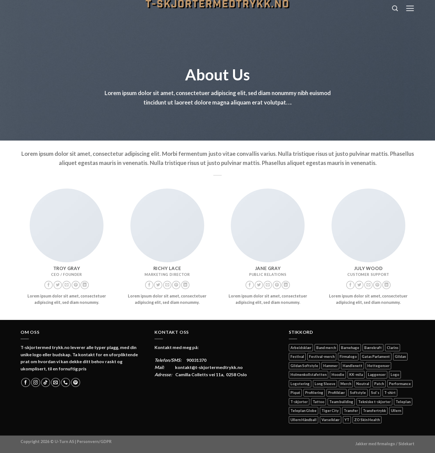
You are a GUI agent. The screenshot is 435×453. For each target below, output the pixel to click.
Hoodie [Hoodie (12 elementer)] (338, 374)
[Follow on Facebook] (48, 285)
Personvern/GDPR (94, 441)
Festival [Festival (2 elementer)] (297, 356)
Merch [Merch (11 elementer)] (345, 383)
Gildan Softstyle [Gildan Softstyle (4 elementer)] (304, 365)
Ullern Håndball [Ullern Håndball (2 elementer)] (303, 420)
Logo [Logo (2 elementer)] (395, 374)
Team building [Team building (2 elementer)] (341, 401)
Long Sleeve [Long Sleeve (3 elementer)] (325, 383)
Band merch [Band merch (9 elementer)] (326, 347)
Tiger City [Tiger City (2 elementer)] (330, 410)
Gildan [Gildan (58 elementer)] (400, 356)
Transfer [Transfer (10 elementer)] (351, 410)
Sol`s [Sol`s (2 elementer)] (375, 392)
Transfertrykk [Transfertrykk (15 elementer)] (374, 410)
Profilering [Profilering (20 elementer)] (314, 392)
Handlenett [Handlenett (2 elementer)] (352, 365)
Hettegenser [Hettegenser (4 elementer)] (378, 365)
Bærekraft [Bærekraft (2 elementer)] (373, 347)
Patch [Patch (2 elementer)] (379, 383)
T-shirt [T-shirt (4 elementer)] (390, 392)
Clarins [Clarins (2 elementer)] (392, 347)
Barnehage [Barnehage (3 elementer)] (350, 347)
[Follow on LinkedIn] (84, 285)
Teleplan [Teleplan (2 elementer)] (403, 401)
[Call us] (65, 382)
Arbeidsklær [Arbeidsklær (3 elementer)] (300, 347)
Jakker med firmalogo (375, 443)
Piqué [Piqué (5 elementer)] (295, 392)
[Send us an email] (66, 285)
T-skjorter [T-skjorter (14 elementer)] (299, 401)
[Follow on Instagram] (35, 382)
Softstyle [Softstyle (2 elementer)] (358, 392)
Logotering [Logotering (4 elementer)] (300, 383)
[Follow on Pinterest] (76, 285)
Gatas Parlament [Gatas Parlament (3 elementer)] (376, 356)
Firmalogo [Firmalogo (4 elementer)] (348, 356)
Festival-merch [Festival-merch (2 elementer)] (322, 356)
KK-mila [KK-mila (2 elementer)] (356, 374)
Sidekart (406, 443)
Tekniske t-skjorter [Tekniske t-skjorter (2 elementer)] (374, 401)
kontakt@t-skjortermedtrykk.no (209, 367)
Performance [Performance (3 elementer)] (400, 383)
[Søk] (395, 8)
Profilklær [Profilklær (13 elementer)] (336, 392)
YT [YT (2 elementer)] (347, 420)
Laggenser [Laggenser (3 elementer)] (377, 374)
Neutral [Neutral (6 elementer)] (362, 383)
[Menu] (409, 8)
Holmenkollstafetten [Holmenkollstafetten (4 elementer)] (308, 374)
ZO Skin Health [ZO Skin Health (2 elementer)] (367, 420)
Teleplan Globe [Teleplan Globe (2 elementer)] (303, 410)
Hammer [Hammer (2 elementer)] (330, 365)
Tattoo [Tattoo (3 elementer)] (318, 401)
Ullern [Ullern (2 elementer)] (396, 410)
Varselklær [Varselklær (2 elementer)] (331, 420)
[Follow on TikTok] (45, 382)
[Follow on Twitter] (58, 285)
